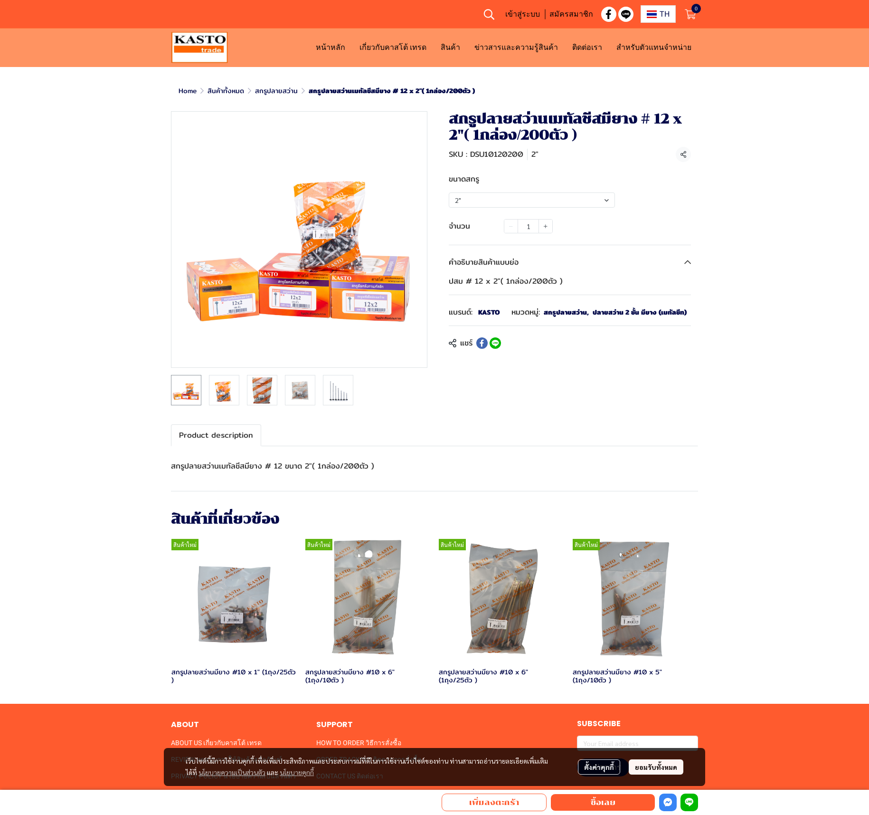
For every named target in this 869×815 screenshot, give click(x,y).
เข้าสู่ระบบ (522, 14)
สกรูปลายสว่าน (276, 91)
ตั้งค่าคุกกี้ (599, 767)
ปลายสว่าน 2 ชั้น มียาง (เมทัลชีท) (640, 312)
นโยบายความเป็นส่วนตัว (231, 772)
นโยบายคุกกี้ (297, 772)
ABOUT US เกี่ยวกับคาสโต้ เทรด (216, 743)
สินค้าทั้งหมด (226, 91)
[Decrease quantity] (511, 226)
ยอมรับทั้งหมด (656, 767)
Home (188, 91)
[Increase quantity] (545, 226)
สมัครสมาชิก (571, 14)
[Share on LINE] (495, 343)
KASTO (489, 312)
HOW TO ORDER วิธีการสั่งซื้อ (358, 743)
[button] (489, 14)
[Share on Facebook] (482, 343)
